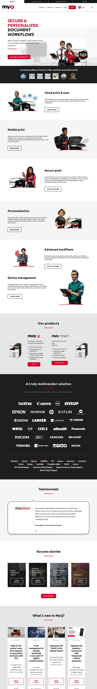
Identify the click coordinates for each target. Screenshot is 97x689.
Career (65, 7)
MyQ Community (36, 1)
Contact (84, 1)
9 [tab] (50, 531)
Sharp (30, 464)
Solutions (50, 7)
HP (52, 461)
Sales (72, 7)
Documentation (60, 1)
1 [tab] (36, 531)
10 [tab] (52, 531)
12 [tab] (56, 531)
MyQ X (34, 364)
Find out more (53, 189)
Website (12, 1)
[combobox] (82, 7)
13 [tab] (58, 531)
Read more (14, 148)
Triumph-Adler (53, 464)
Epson (34, 461)
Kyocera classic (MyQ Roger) (69, 467)
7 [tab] (47, 531)
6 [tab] (45, 531)
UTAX (66, 464)
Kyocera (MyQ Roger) (43, 467)
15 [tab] (61, 531)
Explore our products (19, 57)
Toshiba (39, 464)
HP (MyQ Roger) (22, 467)
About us (58, 7)
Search (91, 7)
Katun (60, 461)
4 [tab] (41, 531)
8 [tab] (48, 531)
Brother (14, 461)
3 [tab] (39, 531)
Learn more (52, 110)
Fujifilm (44, 461)
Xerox (75, 464)
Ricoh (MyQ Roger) (48, 470)
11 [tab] (54, 531)
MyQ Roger (60, 363)
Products (41, 7)
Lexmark (82, 461)
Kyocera (70, 461)
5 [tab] (43, 531)
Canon (24, 461)
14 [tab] (59, 531)
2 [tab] (38, 531)
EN (81, 7)
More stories (48, 596)
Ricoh (21, 464)
